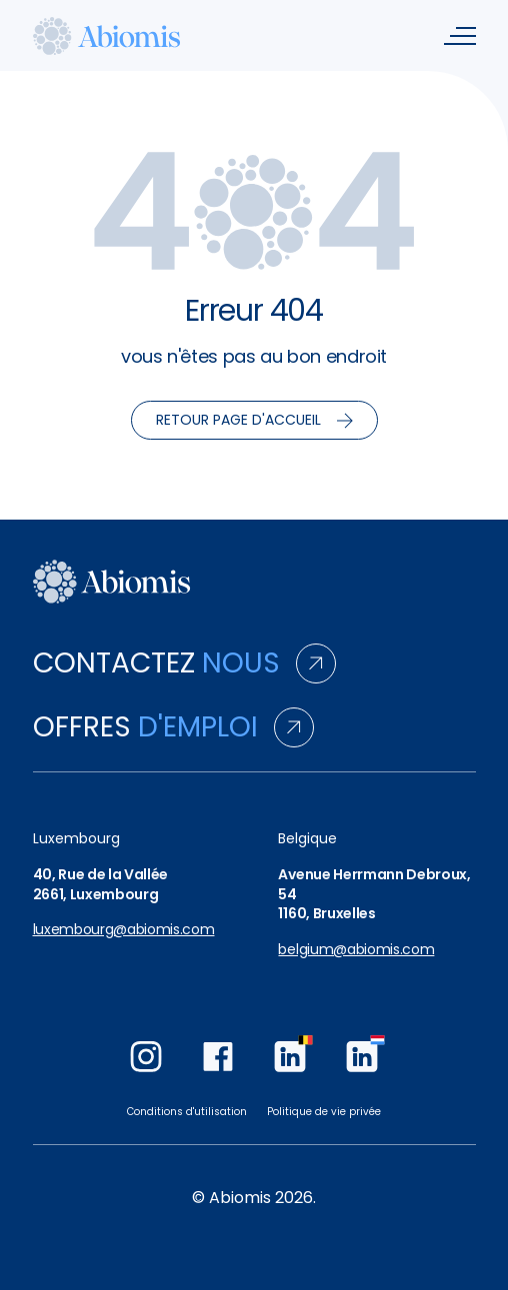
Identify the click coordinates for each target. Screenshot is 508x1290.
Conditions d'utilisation (187, 1111)
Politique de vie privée (324, 1111)
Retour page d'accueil (254, 420)
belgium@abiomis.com (356, 949)
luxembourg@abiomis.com (124, 929)
